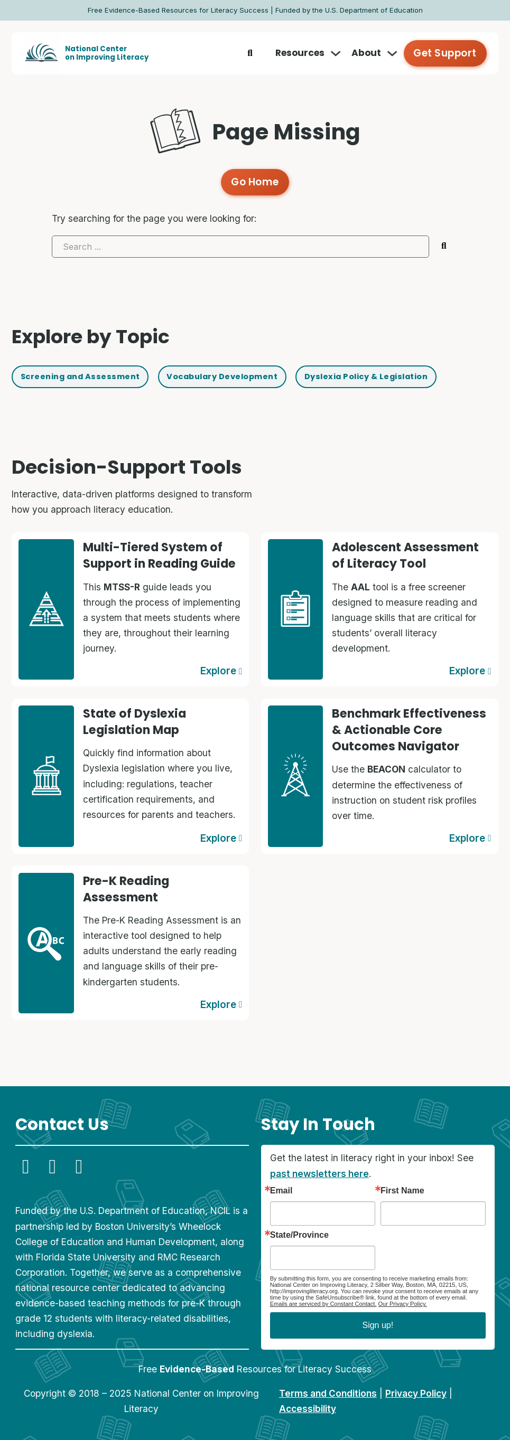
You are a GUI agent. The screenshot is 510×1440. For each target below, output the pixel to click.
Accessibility (307, 1405)
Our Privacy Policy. (402, 1300)
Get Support (447, 52)
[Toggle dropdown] (340, 53)
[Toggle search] (254, 53)
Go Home (255, 180)
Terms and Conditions (328, 1390)
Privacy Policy (416, 1390)
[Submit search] (443, 243)
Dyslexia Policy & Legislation (416, 376)
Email (281, 1187)
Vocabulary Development (252, 376)
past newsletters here (319, 1169)
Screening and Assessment (90, 376)
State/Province (299, 1232)
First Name (402, 1187)
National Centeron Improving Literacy (107, 53)
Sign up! (377, 1321)
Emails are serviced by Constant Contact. (323, 1300)
